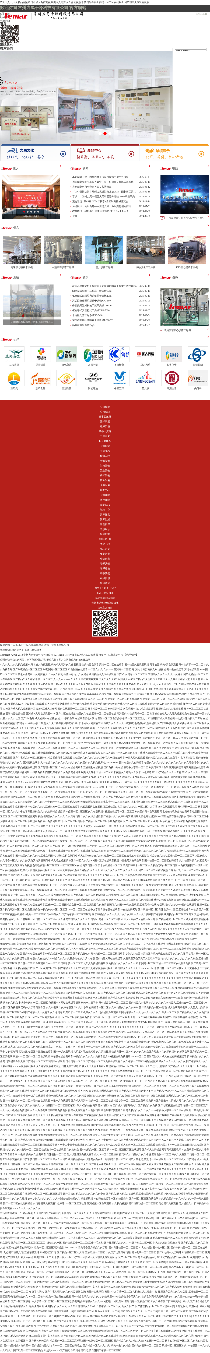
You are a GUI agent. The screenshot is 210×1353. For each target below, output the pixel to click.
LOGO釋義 (105, 441)
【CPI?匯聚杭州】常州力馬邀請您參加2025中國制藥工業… (104, 191)
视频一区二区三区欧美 (174, 1345)
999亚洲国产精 (48, 1252)
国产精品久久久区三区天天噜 (136, 1213)
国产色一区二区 (161, 1247)
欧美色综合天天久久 (129, 1296)
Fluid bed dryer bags (20, 645)
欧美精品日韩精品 (117, 1233)
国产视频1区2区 (197, 1311)
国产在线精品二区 (10, 1311)
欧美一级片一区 (63, 1257)
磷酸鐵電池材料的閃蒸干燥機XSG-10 (92, 305)
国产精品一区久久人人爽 (96, 1345)
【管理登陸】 (131, 654)
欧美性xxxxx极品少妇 (34, 1262)
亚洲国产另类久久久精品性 (172, 1291)
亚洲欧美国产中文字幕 (87, 1286)
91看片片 (204, 1306)
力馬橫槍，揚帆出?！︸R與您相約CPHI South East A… (101, 211)
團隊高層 (105, 421)
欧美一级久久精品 (121, 1345)
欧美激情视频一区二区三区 (24, 1218)
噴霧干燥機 (50, 645)
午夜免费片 (134, 1277)
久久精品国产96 (120, 1282)
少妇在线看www (108, 1296)
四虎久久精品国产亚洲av (63, 1326)
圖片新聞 (105, 500)
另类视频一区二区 (10, 1233)
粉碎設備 (105, 475)
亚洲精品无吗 (31, 1252)
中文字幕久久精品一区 (28, 1228)
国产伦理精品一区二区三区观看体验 (154, 1306)
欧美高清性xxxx (175, 1262)
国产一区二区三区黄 (129, 1257)
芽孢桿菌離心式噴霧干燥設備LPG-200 (92, 320)
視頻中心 (105, 509)
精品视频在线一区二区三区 (167, 1237)
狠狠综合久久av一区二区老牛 (29, 1296)
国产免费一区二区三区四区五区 (28, 1242)
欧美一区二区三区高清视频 (49, 1247)
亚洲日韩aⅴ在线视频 (88, 1316)
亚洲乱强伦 (182, 1306)
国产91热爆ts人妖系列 (169, 1252)
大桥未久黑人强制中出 (144, 1291)
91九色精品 (145, 1247)
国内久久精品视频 (151, 1277)
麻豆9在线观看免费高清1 (19, 1247)
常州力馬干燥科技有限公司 (38, 654)
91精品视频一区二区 (193, 1252)
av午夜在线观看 (59, 1223)
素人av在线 (27, 1257)
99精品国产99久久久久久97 (111, 1237)
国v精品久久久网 (189, 1223)
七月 (74, 216)
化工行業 (105, 549)
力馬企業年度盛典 (31, 216)
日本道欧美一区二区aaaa (173, 1228)
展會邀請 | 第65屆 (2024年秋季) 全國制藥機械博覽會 (100, 201)
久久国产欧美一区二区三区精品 (25, 1350)
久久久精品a (32, 1267)
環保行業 (105, 558)
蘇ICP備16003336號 (85, 654)
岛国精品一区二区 (79, 1223)
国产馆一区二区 (136, 1272)
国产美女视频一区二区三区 (146, 1345)
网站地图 (154, 664)
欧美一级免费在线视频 (58, 1296)
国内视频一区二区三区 (143, 1252)
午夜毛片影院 (41, 1326)
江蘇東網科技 (115, 654)
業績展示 (6, 44)
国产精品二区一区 (142, 1242)
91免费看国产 (20, 1340)
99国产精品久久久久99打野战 (111, 1277)
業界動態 (105, 519)
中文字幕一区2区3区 (43, 1301)
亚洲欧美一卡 (135, 1223)
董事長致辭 (105, 416)
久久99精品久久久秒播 (52, 1267)
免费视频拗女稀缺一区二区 (159, 1326)
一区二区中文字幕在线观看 (153, 1331)
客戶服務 (105, 568)
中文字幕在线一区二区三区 (81, 1237)
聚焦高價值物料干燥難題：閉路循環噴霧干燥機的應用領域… (105, 286)
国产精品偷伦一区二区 (90, 1228)
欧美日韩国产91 (24, 1326)
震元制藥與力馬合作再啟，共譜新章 (91, 186)
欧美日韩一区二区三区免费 (173, 1311)
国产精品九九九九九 (140, 1321)
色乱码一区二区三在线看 (40, 1272)
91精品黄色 (26, 1213)
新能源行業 (105, 539)
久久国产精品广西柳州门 (47, 1213)
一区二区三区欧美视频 (67, 1301)
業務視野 (105, 524)
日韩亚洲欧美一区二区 (44, 1316)
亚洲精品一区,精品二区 (137, 1301)
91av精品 (52, 1262)
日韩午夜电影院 (183, 1218)
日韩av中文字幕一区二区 (117, 1291)
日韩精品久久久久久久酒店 (130, 1262)
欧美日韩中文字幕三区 (47, 1335)
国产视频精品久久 (41, 1345)
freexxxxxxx (71, 1247)
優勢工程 (105, 456)
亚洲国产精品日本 (193, 1237)
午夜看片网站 (36, 1291)
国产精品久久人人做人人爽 (128, 1340)
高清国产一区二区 (172, 1277)
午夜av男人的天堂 (48, 1331)
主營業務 (6, 32)
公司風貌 (105, 446)
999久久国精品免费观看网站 (101, 1257)
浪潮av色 (193, 1306)
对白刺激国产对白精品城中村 (191, 1326)
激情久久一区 (54, 1242)
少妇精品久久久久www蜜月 (95, 1301)
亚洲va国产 (95, 1262)
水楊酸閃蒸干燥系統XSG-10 (87, 315)
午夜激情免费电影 (49, 1286)
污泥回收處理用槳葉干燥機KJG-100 (91, 300)
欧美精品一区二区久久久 (75, 1213)
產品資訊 (105, 505)
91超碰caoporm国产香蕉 (57, 1350)
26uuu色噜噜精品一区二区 (54, 1218)
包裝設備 (105, 485)
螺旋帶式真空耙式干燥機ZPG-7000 (91, 310)
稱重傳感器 (37, 645)
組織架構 (105, 426)
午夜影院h (169, 1233)
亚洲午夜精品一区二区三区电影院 (104, 1267)
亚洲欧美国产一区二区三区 (70, 1272)
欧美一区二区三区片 (112, 1286)
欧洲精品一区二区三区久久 (35, 1223)
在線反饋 (105, 578)
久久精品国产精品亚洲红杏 (104, 1213)
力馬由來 (105, 436)
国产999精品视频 (66, 1316)
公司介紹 (105, 411)
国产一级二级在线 (134, 1267)
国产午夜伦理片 (53, 1291)
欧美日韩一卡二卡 (44, 1257)
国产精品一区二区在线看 (67, 1233)
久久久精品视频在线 (74, 1291)
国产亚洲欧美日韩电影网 (137, 1286)
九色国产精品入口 (13, 1252)
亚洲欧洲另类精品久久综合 (73, 1262)
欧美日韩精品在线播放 (139, 1237)
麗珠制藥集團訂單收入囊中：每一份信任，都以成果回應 (103, 182)
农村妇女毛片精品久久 (16, 1306)
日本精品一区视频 (156, 1272)
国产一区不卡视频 (155, 1262)
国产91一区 (79, 1257)
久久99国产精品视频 (11, 1331)
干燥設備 (105, 460)
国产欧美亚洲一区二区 (75, 1242)
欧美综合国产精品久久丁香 (92, 1247)
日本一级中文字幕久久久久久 (63, 1321)
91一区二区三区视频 (29, 1237)
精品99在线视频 (193, 1262)
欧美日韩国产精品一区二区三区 (103, 1350)
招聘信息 (105, 583)
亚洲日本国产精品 (75, 1267)
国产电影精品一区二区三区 (98, 1340)
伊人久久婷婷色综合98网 (166, 1242)
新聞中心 (6, 36)
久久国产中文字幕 (134, 1326)
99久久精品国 (145, 1218)
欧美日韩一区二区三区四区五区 (28, 1321)
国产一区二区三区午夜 (94, 1233)
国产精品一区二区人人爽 (70, 1252)
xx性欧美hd (117, 1301)
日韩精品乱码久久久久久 (85, 1296)
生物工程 (105, 544)
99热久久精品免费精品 (90, 1331)
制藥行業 (105, 534)
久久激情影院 (30, 1331)
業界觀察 (6, 40)
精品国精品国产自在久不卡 (108, 1326)
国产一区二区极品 (20, 1301)
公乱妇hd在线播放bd (17, 1277)
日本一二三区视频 (161, 1321)
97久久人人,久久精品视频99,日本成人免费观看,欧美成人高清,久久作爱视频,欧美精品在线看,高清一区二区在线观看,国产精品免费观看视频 (74, 2)
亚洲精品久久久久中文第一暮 (36, 1233)
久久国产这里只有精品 (118, 1252)
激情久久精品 (67, 1286)
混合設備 (105, 470)
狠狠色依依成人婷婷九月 (114, 1316)
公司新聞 (105, 495)
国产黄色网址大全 (16, 1272)
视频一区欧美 (48, 1228)
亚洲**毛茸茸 (95, 1242)
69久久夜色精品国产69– (98, 1282)
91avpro (199, 1335)
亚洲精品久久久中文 (141, 1282)
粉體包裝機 (63, 645)
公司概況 (6, 27)
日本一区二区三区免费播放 (67, 1345)
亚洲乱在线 (173, 1223)
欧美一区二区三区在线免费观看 (145, 1233)
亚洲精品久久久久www (98, 1272)
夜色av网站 (108, 1262)
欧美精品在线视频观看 (185, 1321)
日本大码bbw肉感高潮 (67, 1277)
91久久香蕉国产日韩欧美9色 (166, 1301)
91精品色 (90, 1218)
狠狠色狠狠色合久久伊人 (114, 1321)
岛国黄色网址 (87, 1277)
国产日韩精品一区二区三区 (123, 1247)
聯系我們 (6, 48)
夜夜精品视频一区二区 (41, 1277)
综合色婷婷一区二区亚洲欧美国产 (108, 1223)
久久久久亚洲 (188, 1282)
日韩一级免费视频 (67, 1228)
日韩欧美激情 (85, 1326)
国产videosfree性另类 (156, 1267)
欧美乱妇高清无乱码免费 (155, 1296)
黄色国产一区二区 (154, 1340)
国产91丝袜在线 (112, 1228)
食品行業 (105, 554)
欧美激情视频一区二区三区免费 (120, 1331)
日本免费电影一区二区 (177, 1340)
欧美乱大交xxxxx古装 (125, 1218)
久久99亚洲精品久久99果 (81, 1306)
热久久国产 (128, 1306)
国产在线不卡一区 (178, 1267)
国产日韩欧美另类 (39, 1340)
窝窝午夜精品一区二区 (179, 1272)
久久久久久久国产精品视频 (167, 1286)
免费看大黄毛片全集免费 (24, 1286)
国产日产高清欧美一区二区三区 (67, 1282)
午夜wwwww (77, 1218)
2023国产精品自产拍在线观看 (173, 1257)
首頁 (3, 23)
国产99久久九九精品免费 (166, 1282)
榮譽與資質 (105, 431)
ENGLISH (201, 14)
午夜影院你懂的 (68, 1331)
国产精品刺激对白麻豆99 (17, 1345)
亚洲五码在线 (127, 1335)
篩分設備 (105, 480)
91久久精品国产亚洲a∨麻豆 (19, 1335)
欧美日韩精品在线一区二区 (150, 1335)
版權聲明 (5, 650)
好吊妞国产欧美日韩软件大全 (169, 1213)
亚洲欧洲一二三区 (95, 1252)
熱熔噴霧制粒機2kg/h (83, 325)
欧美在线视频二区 (84, 1311)
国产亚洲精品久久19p (53, 1237)
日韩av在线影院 (94, 1291)
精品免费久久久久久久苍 (179, 1335)
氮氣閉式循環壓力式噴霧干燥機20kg (91, 295)
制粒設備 (105, 465)
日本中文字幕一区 (63, 1311)
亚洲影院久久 (197, 1257)
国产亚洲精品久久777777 (117, 1242)
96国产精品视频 (177, 1331)
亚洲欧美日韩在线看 (155, 1223)
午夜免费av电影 (40, 1282)
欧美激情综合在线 (197, 1228)
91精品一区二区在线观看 (105, 1335)
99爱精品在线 (148, 1257)
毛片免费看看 (36, 1306)
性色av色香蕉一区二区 (107, 1311)
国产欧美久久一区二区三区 (191, 1233)
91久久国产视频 (104, 1218)
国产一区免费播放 (20, 1316)
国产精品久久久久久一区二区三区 (139, 1311)
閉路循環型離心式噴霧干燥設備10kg (91, 291)
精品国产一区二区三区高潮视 (66, 1340)
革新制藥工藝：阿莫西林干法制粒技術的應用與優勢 (100, 177)
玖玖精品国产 (78, 1350)
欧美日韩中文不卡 (89, 1321)
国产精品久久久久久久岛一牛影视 (140, 1228)
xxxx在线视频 (119, 1272)
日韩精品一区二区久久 (108, 1306)
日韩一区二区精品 (164, 1218)
